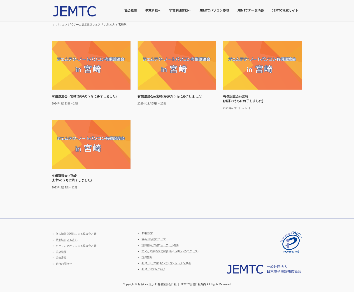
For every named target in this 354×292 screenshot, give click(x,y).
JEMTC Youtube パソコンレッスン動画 (166, 263)
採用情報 (147, 257)
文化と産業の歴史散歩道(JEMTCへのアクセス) (170, 251)
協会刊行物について (154, 239)
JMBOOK (147, 233)
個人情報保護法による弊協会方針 (76, 233)
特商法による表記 (66, 239)
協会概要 (61, 251)
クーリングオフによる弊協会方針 (76, 245)
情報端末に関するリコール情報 (160, 245)
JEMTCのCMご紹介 (154, 269)
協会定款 (61, 257)
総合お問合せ (64, 263)
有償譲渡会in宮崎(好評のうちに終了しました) (84, 96)
